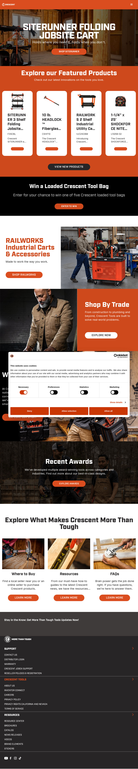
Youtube (5, 758)
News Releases (13, 735)
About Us (9, 686)
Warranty (10, 664)
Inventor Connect (14, 691)
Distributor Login (14, 660)
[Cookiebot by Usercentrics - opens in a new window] (116, 356)
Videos (8, 740)
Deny (29, 411)
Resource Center (14, 721)
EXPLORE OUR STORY (23, 417)
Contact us (10, 655)
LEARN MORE (23, 598)
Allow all (108, 411)
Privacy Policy (12, 700)
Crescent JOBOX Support (18, 669)
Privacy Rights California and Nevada (25, 704)
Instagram (15, 758)
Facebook (10, 758)
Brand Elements (13, 744)
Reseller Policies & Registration (23, 674)
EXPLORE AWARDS (69, 484)
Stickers (9, 749)
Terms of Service (14, 709)
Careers (9, 695)
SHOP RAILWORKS (24, 275)
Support (10, 649)
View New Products (69, 167)
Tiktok (20, 758)
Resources (11, 715)
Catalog (9, 730)
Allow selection (69, 411)
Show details (116, 402)
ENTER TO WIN (69, 207)
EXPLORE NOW (101, 335)
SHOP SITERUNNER (69, 51)
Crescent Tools (15, 679)
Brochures (10, 726)
